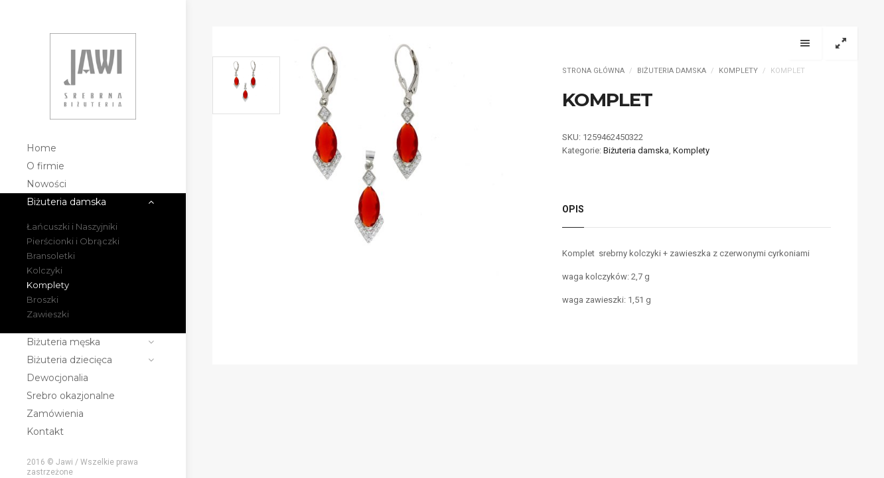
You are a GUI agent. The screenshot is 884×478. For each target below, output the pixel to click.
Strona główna (593, 70)
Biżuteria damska (671, 70)
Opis (573, 209)
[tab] (573, 212)
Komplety (738, 70)
